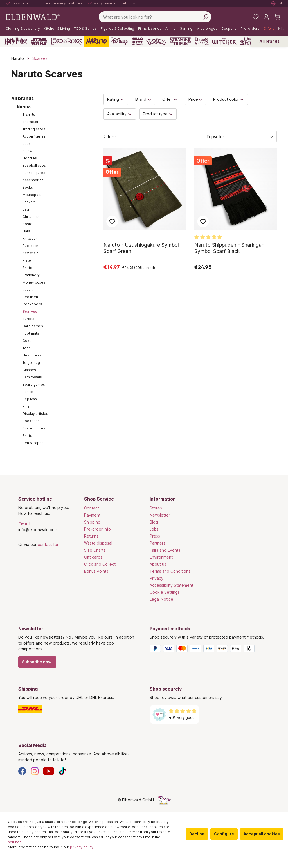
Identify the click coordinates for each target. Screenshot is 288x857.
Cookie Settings (165, 592)
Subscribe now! (37, 661)
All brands (270, 41)
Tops (26, 348)
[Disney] (119, 41)
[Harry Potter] (15, 41)
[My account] (266, 17)
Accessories (33, 180)
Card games (32, 326)
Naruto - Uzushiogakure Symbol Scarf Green (141, 248)
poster (28, 224)
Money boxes (33, 282)
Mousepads (32, 195)
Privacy (156, 578)
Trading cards (33, 129)
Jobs (154, 529)
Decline (196, 833)
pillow (27, 151)
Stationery (31, 275)
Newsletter (160, 515)
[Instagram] (35, 770)
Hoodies (29, 158)
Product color (228, 99)
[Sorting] (240, 136)
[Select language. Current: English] (276, 3)
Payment (92, 515)
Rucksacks (31, 246)
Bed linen (30, 297)
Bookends (31, 421)
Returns (91, 536)
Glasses (29, 370)
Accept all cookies (262, 833)
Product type (158, 113)
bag (25, 209)
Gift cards (93, 557)
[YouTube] (48, 770)
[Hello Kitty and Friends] (137, 41)
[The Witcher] (224, 41)
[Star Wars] (39, 41)
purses (28, 319)
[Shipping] (78, 709)
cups (26, 143)
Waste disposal (98, 543)
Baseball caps (34, 165)
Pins (26, 406)
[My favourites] (255, 17)
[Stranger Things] (180, 41)
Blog (154, 522)
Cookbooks (32, 304)
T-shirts (28, 114)
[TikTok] (62, 770)
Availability (119, 113)
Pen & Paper (32, 443)
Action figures (34, 136)
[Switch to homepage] (33, 16)
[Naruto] (96, 41)
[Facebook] (22, 770)
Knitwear (29, 238)
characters (31, 122)
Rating (116, 99)
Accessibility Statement (171, 585)
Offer (170, 99)
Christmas (30, 216)
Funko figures (33, 173)
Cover (27, 341)
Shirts (27, 268)
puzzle (28, 289)
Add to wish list (112, 221)
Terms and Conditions (170, 571)
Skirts (27, 435)
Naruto (24, 106)
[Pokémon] (156, 41)
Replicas (29, 399)
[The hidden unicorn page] (164, 799)
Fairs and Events (165, 550)
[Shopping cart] (277, 17)
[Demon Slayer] (202, 41)
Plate (26, 260)
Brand (143, 99)
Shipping (92, 522)
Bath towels (32, 377)
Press (155, 536)
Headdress (31, 355)
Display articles (35, 414)
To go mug (31, 362)
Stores (156, 508)
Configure (224, 833)
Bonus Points (96, 571)
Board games (33, 384)
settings (14, 842)
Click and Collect (100, 564)
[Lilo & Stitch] (248, 41)
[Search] (206, 17)
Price (195, 99)
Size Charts (94, 550)
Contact (91, 508)
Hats (26, 231)
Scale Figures (33, 428)
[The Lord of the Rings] (67, 41)
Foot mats (30, 333)
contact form (50, 544)
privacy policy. (82, 847)
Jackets (29, 202)
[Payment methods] (210, 650)
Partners (157, 543)
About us (158, 564)
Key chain (30, 253)
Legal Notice (161, 599)
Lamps (28, 392)
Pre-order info (97, 529)
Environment (161, 557)
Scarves (29, 311)
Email (24, 523)
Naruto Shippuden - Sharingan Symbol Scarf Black (229, 248)
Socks (27, 187)
